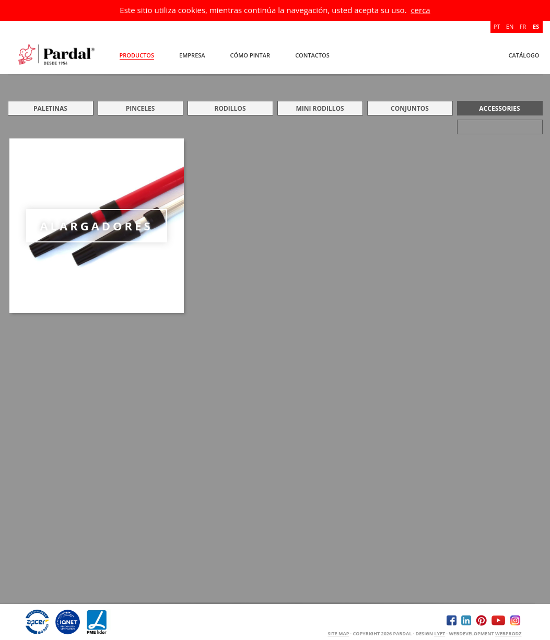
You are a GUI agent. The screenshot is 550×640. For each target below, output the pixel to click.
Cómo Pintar (250, 55)
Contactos (312, 55)
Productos (137, 55)
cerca (420, 10)
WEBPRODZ (508, 633)
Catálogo (523, 55)
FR (523, 26)
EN (509, 26)
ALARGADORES (96, 226)
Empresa (192, 55)
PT (497, 26)
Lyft (439, 633)
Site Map (338, 633)
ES (536, 26)
